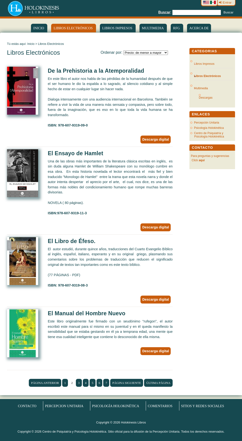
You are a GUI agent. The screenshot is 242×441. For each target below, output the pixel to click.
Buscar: (164, 12)
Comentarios (160, 406)
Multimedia (153, 28)
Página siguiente (126, 383)
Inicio (39, 28)
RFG (177, 28)
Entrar (226, 2)
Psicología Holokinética (209, 128)
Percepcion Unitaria (64, 406)
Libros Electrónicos (207, 76)
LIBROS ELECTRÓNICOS (73, 28)
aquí (202, 160)
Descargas (207, 97)
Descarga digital (155, 139)
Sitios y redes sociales (202, 406)
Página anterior (45, 383)
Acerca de (199, 28)
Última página (158, 383)
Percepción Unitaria (206, 122)
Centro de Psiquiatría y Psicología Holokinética (209, 134)
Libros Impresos (117, 28)
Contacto (27, 406)
